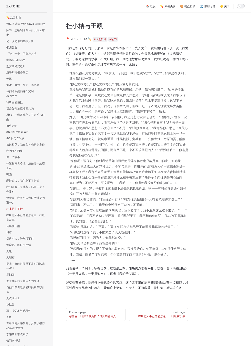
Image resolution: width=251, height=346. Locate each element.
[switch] (241, 6)
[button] (26, 17)
